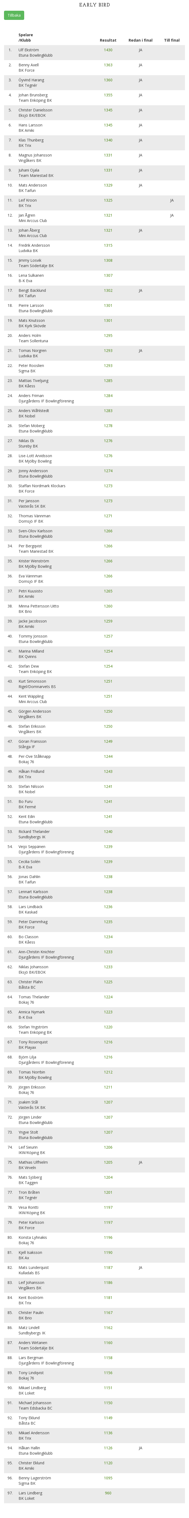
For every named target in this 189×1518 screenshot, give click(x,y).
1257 (108, 636)
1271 (108, 515)
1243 (108, 771)
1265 (108, 591)
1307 (108, 275)
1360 (108, 79)
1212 (108, 1072)
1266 (108, 530)
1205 (108, 1162)
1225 (108, 981)
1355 (108, 94)
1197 (108, 1207)
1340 (108, 140)
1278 (108, 425)
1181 (108, 1297)
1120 (108, 1462)
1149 (108, 1417)
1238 (108, 876)
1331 (108, 155)
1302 (108, 290)
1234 (108, 936)
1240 (108, 831)
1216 (108, 1041)
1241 (108, 786)
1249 (108, 741)
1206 (108, 1147)
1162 (108, 1327)
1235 (108, 921)
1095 (108, 1477)
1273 (108, 485)
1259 (108, 621)
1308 (108, 260)
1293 (108, 350)
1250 (108, 711)
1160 (108, 1342)
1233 (108, 951)
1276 (108, 440)
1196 (108, 1237)
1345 (108, 109)
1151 (108, 1387)
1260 (108, 606)
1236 (108, 906)
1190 (108, 1252)
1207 (108, 1102)
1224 (108, 996)
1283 (108, 410)
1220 (108, 1026)
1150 (108, 1402)
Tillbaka (14, 15)
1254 (108, 651)
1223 (108, 1011)
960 (108, 1492)
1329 (108, 185)
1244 (108, 756)
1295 (108, 335)
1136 (108, 1432)
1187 (108, 1267)
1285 (108, 380)
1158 (108, 1357)
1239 (108, 846)
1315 (108, 245)
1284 (108, 395)
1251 (108, 681)
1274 (108, 470)
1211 (108, 1087)
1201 (108, 1192)
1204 (108, 1177)
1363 (108, 64)
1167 (108, 1312)
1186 (108, 1282)
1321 (108, 215)
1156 (108, 1372)
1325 (108, 200)
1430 (108, 49)
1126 (108, 1447)
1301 (108, 305)
